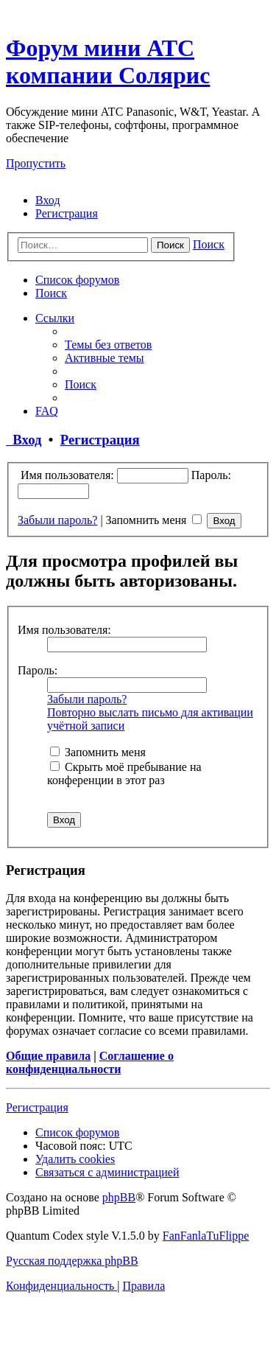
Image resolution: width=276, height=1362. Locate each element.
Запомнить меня (154, 520)
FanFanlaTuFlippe (206, 1235)
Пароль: (37, 670)
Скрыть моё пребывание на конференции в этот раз (124, 773)
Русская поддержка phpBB (72, 1260)
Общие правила (48, 1056)
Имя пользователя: (64, 630)
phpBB (118, 1197)
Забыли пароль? (57, 520)
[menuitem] (47, 200)
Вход (24, 439)
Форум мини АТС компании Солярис (108, 61)
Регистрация (100, 439)
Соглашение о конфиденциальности (90, 1062)
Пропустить (36, 163)
